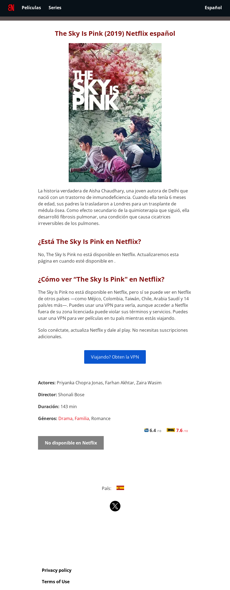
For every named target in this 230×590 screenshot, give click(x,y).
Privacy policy (56, 570)
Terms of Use (56, 582)
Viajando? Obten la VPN (115, 357)
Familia (82, 418)
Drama (65, 418)
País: (115, 488)
